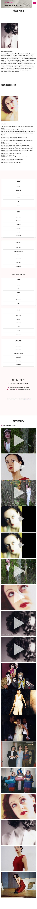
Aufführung (8, 425)
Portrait (14, 425)
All (2, 425)
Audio (4, 425)
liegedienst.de (27, 398)
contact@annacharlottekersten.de (24, 389)
